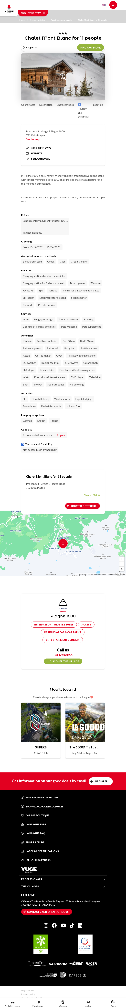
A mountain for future (40, 797)
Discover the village (64, 661)
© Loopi (121, 575)
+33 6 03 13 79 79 (38, 147)
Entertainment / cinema (62, 639)
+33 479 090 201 (63, 654)
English (103, 5)
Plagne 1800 (92, 495)
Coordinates (28, 104)
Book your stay (33, 13)
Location (98, 104)
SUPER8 (41, 747)
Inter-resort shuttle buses (53, 624)
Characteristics (65, 104)
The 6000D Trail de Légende (85, 747)
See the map (33, 139)
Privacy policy (28, 994)
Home (23, 20)
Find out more (90, 47)
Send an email (38, 158)
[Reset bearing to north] (121, 568)
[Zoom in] (121, 559)
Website (34, 153)
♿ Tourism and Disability (83, 110)
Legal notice (27, 990)
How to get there (83, 505)
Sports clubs (32, 842)
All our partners (36, 860)
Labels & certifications (40, 851)
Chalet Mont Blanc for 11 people (92, 20)
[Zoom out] (121, 564)
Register (101, 781)
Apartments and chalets (63, 20)
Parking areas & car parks (62, 632)
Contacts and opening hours (48, 911)
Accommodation (39, 20)
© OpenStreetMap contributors (104, 575)
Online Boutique (35, 815)
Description (45, 104)
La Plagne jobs (33, 824)
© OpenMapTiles (83, 575)
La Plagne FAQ (33, 833)
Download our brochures (42, 806)
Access (86, 624)
